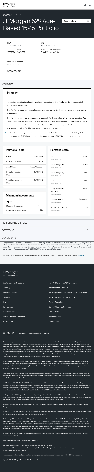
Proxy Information (56, 302)
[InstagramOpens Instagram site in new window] (12, 334)
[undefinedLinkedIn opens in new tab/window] (4, 334)
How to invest (8, 307)
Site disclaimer (55, 317)
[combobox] (28, 15)
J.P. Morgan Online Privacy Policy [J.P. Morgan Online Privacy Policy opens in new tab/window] (62, 297)
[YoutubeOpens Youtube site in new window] (8, 334)
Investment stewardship (58, 288)
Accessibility (8, 321)
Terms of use (54, 321)
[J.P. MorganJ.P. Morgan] (21, 333)
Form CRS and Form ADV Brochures (63, 283)
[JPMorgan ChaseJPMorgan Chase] (35, 333)
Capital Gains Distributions (13, 283)
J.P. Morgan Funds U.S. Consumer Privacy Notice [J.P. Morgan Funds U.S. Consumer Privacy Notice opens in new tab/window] (68, 292)
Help (4, 302)
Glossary (6, 297)
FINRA (47, 399)
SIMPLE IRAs (54, 312)
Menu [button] (89, 5)
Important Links (9, 312)
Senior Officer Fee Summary (60, 307)
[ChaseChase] (46, 333)
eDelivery (6, 288)
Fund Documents (10, 292)
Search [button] (84, 4)
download (10, 390)
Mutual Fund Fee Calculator (14, 317)
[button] (88, 21)
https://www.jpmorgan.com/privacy (15, 450)
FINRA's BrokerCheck (56, 399)
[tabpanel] (47, 153)
